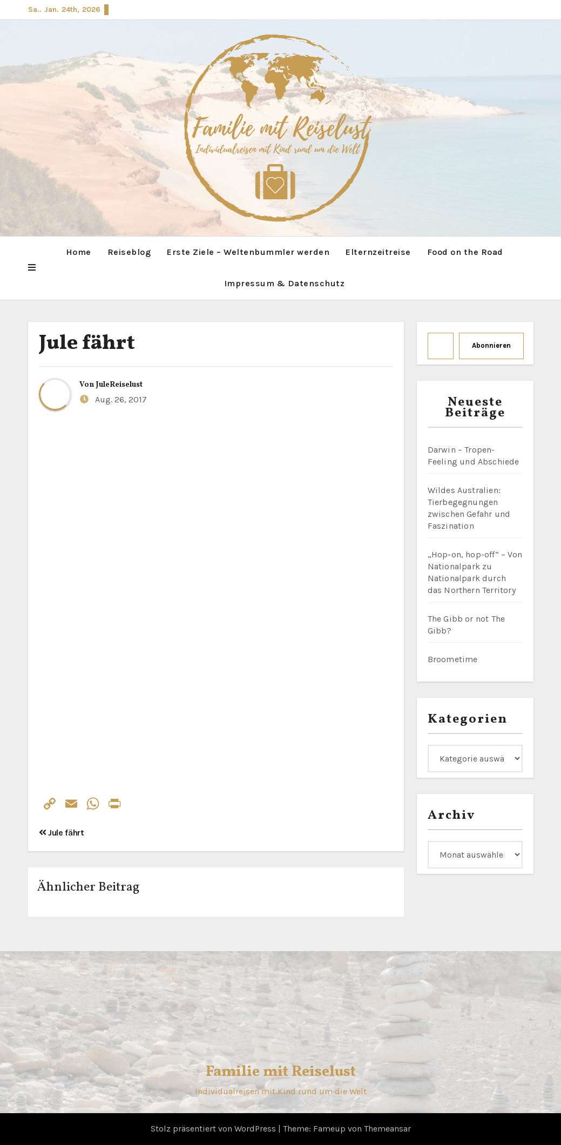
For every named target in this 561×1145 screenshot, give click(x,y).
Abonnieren (491, 345)
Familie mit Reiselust (281, 1071)
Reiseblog (129, 252)
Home (78, 252)
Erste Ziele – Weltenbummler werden (248, 252)
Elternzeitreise (378, 252)
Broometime (453, 659)
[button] (32, 267)
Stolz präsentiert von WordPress (214, 1128)
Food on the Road (465, 252)
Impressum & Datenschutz (284, 283)
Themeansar (387, 1128)
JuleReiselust (119, 385)
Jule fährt (87, 343)
